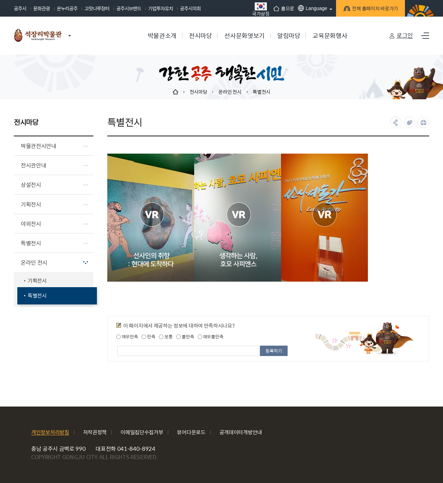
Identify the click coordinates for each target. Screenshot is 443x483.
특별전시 (261, 91)
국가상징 (261, 9)
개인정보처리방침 (50, 432)
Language (312, 8)
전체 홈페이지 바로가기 (374, 9)
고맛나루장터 (96, 8)
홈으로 (283, 8)
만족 (148, 336)
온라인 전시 (229, 91)
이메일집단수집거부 (141, 432)
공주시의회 (190, 8)
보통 (165, 336)
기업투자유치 (160, 8)
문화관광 (41, 8)
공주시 (20, 8)
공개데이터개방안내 (240, 432)
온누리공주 (67, 8)
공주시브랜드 (128, 8)
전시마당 (198, 91)
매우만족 (127, 336)
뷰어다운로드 (191, 432)
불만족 (185, 336)
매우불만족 (210, 336)
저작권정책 (95, 432)
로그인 (405, 35)
